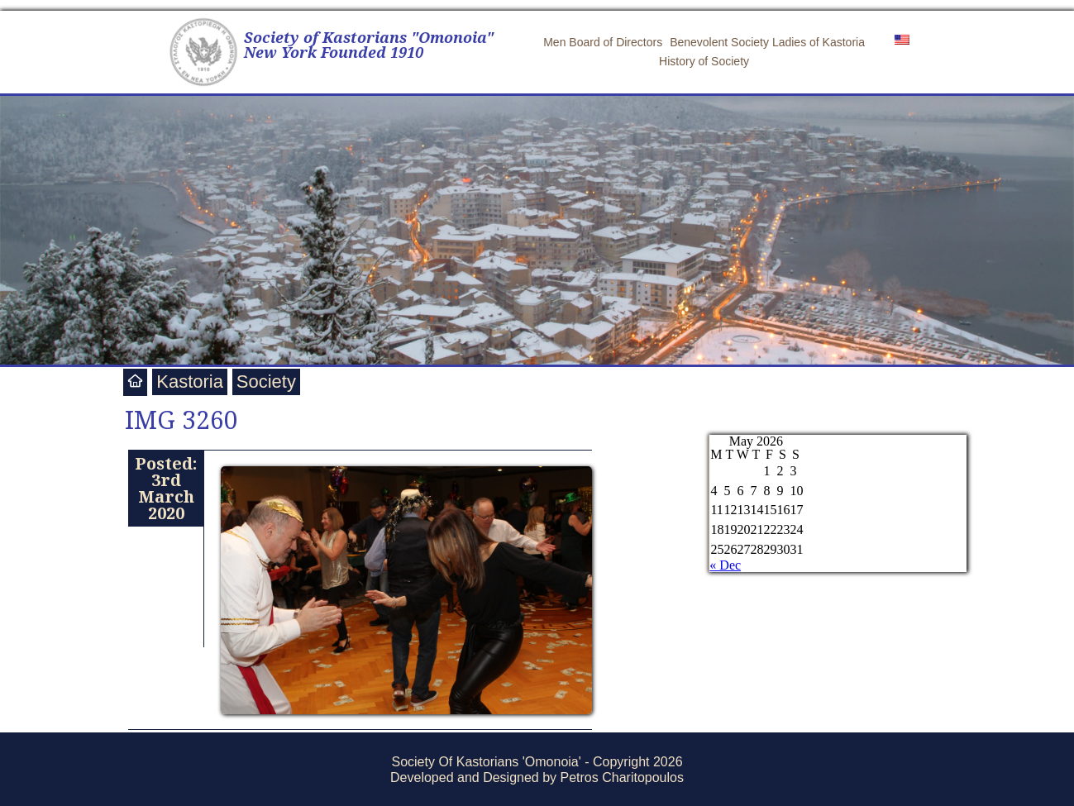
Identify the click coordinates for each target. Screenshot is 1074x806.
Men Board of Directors (602, 42)
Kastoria (189, 381)
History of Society (704, 61)
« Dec (725, 565)
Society (266, 381)
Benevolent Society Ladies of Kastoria (767, 42)
